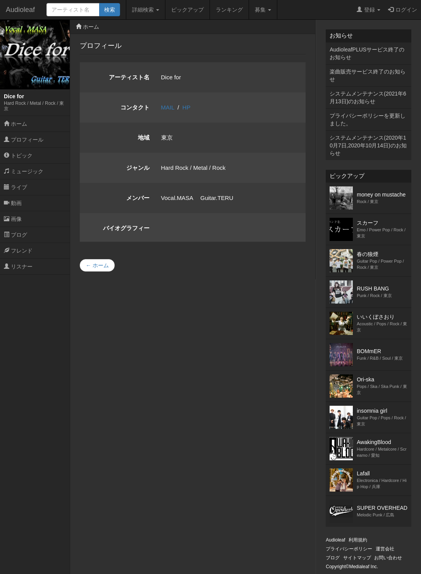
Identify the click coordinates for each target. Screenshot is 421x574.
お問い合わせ (388, 557)
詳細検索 (145, 10)
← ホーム (97, 265)
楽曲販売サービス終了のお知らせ (368, 75)
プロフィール (23, 140)
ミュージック (23, 171)
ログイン (402, 10)
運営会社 (385, 549)
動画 (13, 203)
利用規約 (358, 540)
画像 (13, 219)
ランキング (229, 10)
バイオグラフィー (126, 228)
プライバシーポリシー (349, 549)
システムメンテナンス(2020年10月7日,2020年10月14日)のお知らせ (368, 145)
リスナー (18, 266)
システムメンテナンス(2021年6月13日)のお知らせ (368, 97)
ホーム (15, 124)
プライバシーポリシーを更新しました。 (368, 119)
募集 (263, 10)
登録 (368, 10)
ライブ (15, 187)
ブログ (15, 235)
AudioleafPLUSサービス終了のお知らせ (367, 53)
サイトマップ (357, 557)
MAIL (167, 107)
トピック (18, 155)
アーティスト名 (129, 77)
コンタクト (134, 107)
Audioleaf (20, 10)
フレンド (18, 251)
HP (186, 107)
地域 (143, 137)
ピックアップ (187, 10)
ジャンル (137, 167)
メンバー (137, 198)
